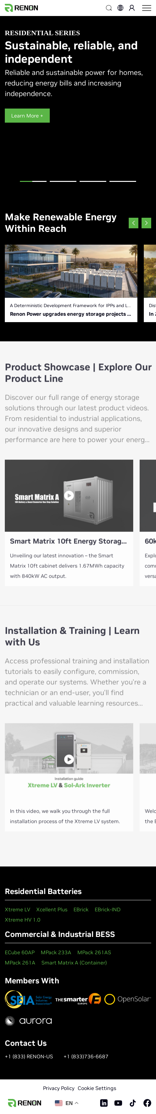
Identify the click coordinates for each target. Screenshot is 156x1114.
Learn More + (27, 115)
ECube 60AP (20, 952)
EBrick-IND (108, 909)
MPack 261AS (94, 952)
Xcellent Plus (51, 909)
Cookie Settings (97, 1088)
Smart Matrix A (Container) (74, 962)
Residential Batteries (43, 891)
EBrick (81, 909)
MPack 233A (56, 952)
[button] (33, 184)
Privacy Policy (58, 1088)
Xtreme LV (17, 909)
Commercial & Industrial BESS (60, 934)
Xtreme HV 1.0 (22, 919)
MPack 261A (20, 962)
